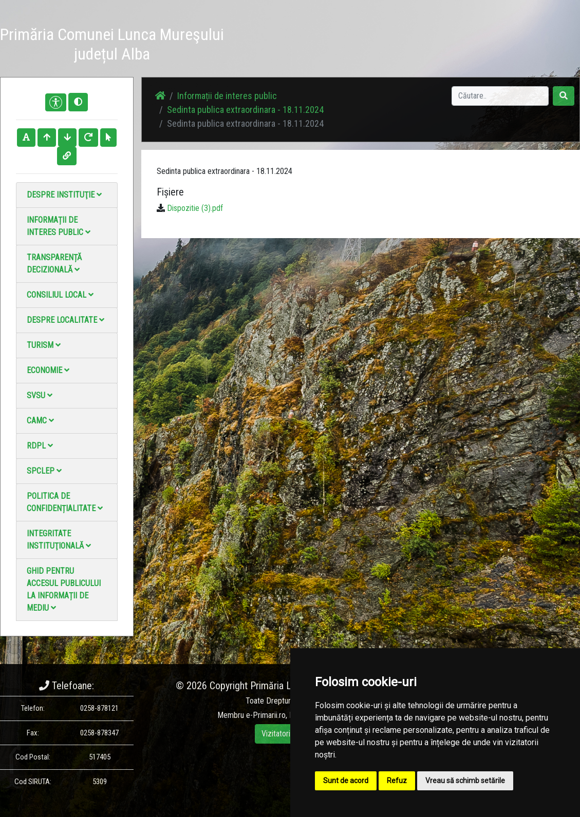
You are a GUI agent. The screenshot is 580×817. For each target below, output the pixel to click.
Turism (44, 345)
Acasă (249, 33)
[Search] (500, 96)
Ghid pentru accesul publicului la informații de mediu (64, 589)
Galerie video (358, 40)
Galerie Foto (322, 40)
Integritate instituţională (59, 540)
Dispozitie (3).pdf (195, 208)
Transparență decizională (54, 263)
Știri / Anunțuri (285, 40)
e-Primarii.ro (266, 715)
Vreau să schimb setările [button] (465, 780)
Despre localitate (65, 320)
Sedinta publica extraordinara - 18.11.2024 (245, 109)
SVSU (39, 395)
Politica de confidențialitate (65, 502)
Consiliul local (60, 295)
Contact (394, 33)
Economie (48, 370)
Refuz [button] (397, 780)
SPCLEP (44, 471)
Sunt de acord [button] (345, 780)
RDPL (40, 446)
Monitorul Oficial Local (440, 46)
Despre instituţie (64, 195)
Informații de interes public (58, 226)
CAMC (40, 420)
